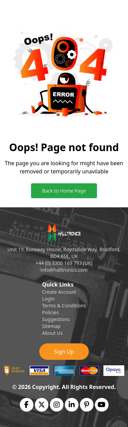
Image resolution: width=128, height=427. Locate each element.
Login (48, 298)
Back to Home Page (64, 190)
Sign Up (64, 351)
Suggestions (56, 319)
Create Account (59, 292)
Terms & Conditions (64, 305)
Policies (50, 312)
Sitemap (51, 326)
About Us (52, 333)
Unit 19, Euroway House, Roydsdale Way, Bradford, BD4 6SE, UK (64, 252)
